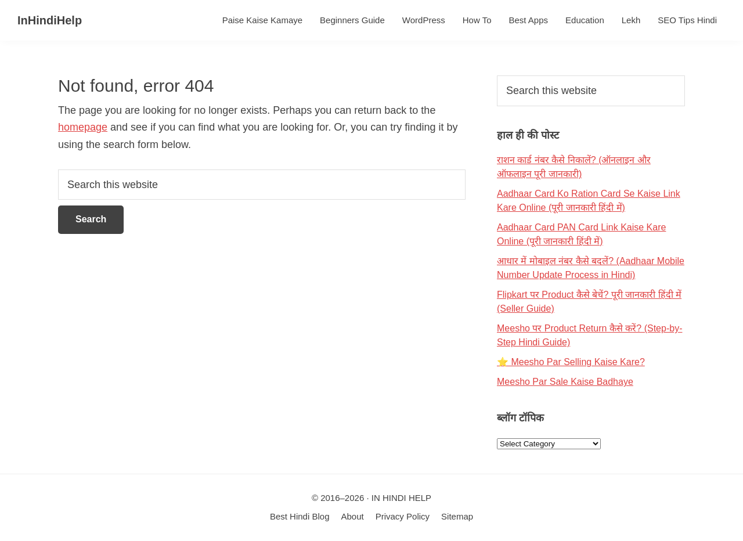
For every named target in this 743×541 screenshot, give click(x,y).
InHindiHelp (49, 20)
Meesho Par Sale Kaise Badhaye (565, 382)
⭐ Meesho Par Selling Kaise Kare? (571, 362)
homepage (82, 127)
